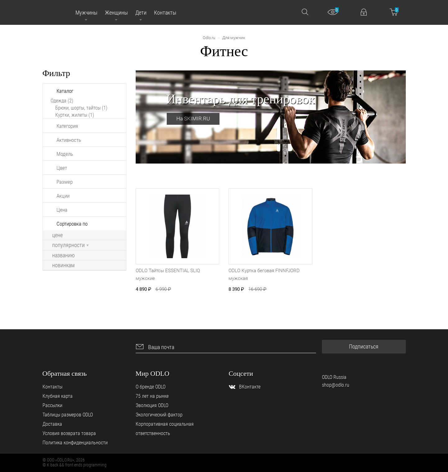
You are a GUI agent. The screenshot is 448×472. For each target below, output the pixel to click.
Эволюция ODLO (152, 405)
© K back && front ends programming (74, 464)
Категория (67, 126)
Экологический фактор (159, 415)
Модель (65, 154)
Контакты (52, 387)
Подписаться (363, 346)
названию (63, 255)
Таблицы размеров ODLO (68, 415)
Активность (69, 140)
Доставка (52, 424)
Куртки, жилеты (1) (74, 115)
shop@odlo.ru (335, 385)
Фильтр (56, 73)
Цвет (62, 168)
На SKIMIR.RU (193, 118)
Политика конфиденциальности (75, 443)
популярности (70, 245)
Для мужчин (233, 37)
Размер (65, 182)
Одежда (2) (62, 101)
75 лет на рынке (152, 396)
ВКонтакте (249, 387)
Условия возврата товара (69, 433)
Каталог (65, 91)
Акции (63, 196)
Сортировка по (72, 224)
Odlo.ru (209, 37)
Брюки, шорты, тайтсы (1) (81, 108)
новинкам (63, 265)
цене (57, 235)
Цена (62, 210)
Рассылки (52, 405)
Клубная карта (58, 396)
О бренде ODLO (150, 387)
